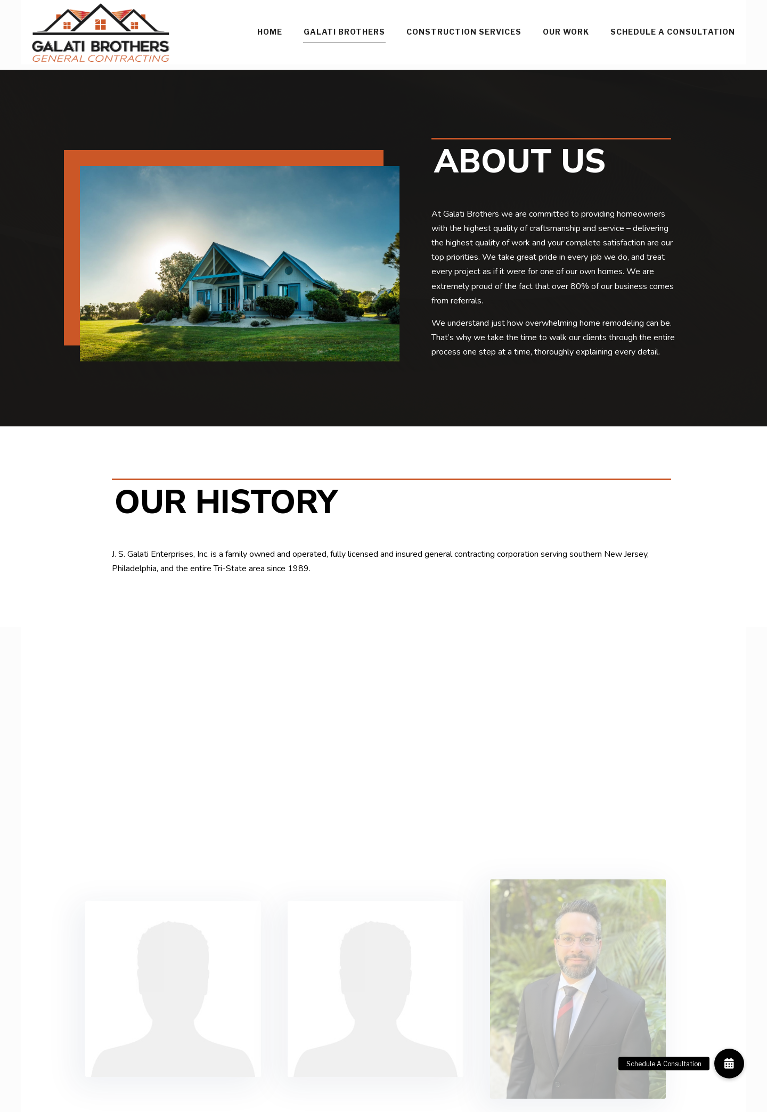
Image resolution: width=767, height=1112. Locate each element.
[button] (729, 1063)
